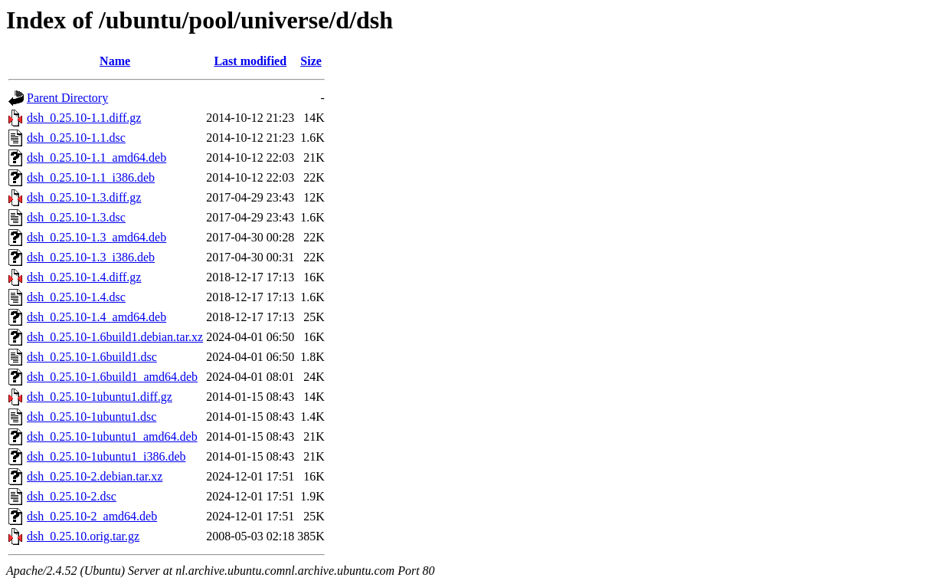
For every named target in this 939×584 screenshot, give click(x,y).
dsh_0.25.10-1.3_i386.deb (91, 257)
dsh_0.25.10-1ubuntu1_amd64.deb (112, 436)
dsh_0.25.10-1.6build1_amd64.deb (112, 376)
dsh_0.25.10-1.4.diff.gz (84, 277)
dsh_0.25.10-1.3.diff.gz (84, 197)
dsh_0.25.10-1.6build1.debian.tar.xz (115, 336)
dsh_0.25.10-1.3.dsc (76, 217)
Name (115, 60)
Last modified (250, 60)
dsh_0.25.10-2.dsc (71, 496)
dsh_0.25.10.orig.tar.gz (83, 536)
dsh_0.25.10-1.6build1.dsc (92, 356)
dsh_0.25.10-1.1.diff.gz (84, 117)
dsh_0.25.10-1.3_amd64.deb (96, 237)
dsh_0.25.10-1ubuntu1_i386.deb (106, 456)
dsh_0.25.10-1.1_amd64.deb (96, 157)
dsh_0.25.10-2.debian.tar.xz (94, 476)
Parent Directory (67, 97)
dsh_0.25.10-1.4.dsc (76, 296)
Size (311, 60)
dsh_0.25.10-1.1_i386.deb (91, 177)
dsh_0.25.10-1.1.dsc (76, 137)
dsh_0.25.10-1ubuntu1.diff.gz (99, 396)
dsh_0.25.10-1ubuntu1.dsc (91, 416)
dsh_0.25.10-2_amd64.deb (92, 516)
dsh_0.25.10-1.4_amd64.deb (96, 316)
